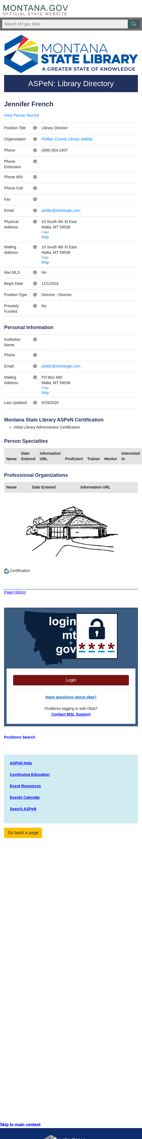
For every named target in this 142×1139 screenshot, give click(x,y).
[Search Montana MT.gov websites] (71, 24)
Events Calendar (25, 797)
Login (71, 680)
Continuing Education (30, 774)
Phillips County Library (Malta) (67, 139)
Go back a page (23, 832)
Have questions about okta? (71, 697)
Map (45, 237)
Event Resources (25, 786)
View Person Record (21, 115)
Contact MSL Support (71, 714)
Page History (15, 592)
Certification (17, 570)
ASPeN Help (21, 763)
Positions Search (19, 737)
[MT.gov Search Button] (134, 24)
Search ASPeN (23, 809)
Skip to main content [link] (20, 1124)
